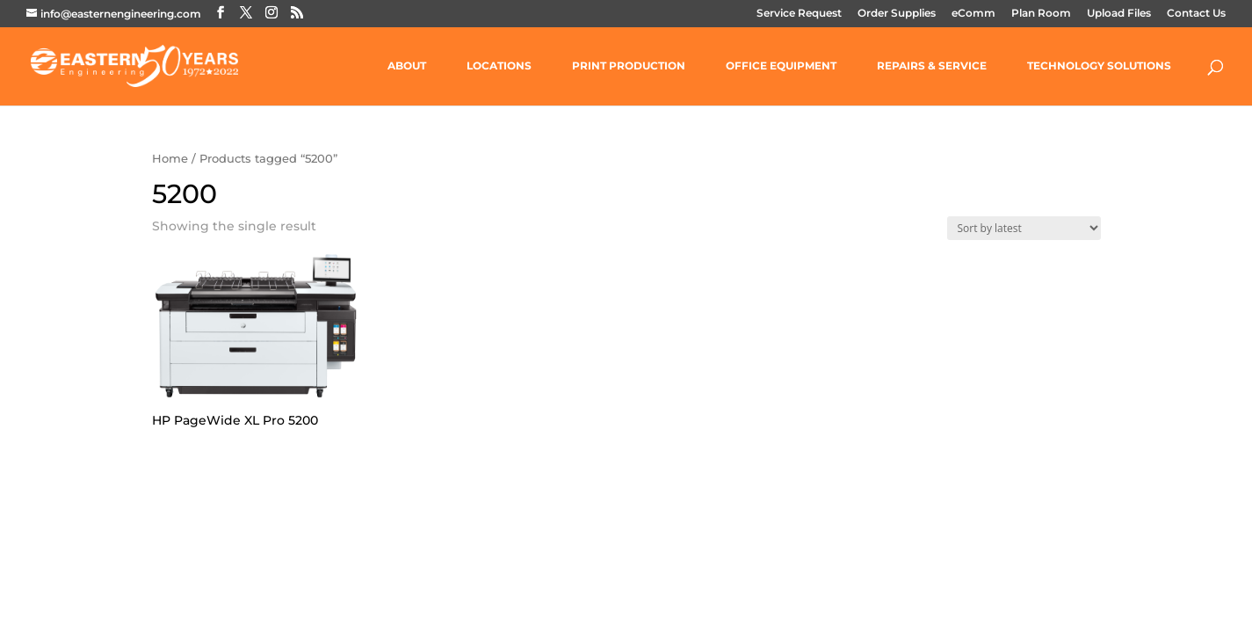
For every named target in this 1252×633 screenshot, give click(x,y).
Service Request (799, 13)
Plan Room (1041, 13)
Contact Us (1196, 13)
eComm (973, 13)
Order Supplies (897, 13)
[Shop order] (1024, 228)
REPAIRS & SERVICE (932, 66)
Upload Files (1119, 13)
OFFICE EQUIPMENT (781, 66)
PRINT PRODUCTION (628, 66)
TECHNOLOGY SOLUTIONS (1099, 66)
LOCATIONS (499, 66)
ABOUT (406, 66)
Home (170, 158)
